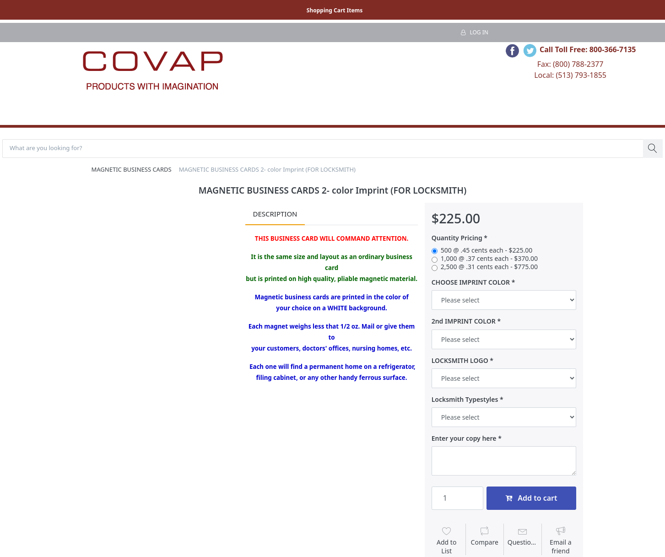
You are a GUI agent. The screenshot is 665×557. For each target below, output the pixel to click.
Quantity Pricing (457, 239)
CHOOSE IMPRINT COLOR (471, 284)
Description (275, 215)
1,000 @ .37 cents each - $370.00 (489, 259)
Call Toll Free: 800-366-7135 (588, 49)
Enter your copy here (464, 439)
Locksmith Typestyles (465, 400)
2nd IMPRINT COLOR (464, 323)
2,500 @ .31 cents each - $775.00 (489, 268)
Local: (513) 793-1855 (570, 75)
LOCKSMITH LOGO (460, 361)
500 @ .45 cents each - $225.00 (487, 251)
